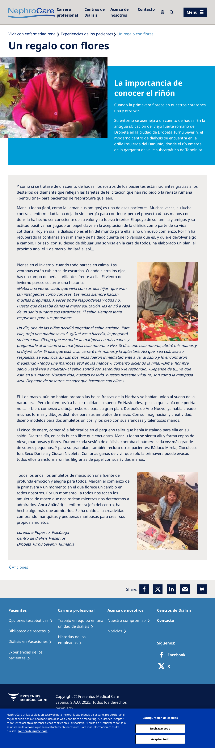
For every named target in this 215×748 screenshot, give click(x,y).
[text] (18, 567)
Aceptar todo (160, 739)
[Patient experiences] (33, 655)
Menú (192, 12)
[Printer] (202, 589)
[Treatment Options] (32, 620)
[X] (165, 666)
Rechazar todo (160, 728)
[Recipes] (31, 631)
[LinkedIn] (171, 589)
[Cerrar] (208, 727)
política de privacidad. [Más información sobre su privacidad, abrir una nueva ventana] (32, 731)
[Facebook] (144, 589)
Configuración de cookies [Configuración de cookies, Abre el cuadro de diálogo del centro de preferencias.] (160, 718)
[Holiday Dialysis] (32, 641)
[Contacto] (146, 9)
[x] (158, 589)
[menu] (195, 12)
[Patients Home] (19, 610)
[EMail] (185, 589)
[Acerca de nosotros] (122, 12)
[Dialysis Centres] (68, 12)
